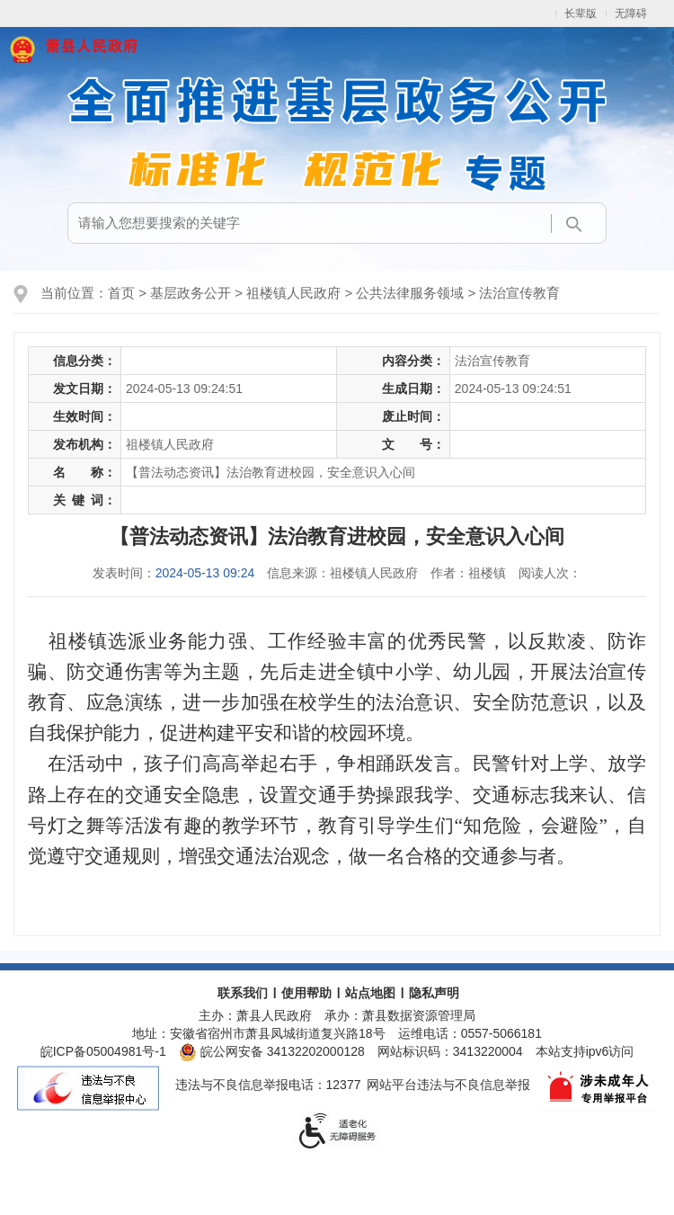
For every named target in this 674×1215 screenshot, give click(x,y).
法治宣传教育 (519, 292)
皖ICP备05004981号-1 (103, 1051)
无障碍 (631, 13)
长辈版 (580, 13)
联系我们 (242, 993)
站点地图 (370, 993)
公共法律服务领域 (410, 292)
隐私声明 (434, 993)
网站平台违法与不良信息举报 (448, 1084)
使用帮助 (306, 993)
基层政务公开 (190, 292)
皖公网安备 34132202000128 (272, 1051)
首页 (121, 292)
